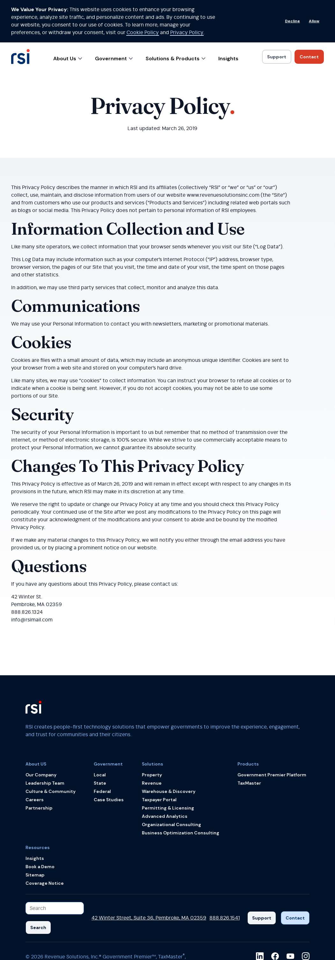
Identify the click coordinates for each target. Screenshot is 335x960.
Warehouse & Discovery (168, 749)
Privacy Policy (152, 930)
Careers (34, 757)
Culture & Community (50, 749)
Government (114, 16)
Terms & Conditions (108, 930)
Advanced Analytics (164, 774)
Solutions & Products (176, 16)
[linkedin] (260, 914)
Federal (102, 749)
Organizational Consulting (171, 782)
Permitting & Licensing (168, 765)
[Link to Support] (276, 14)
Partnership (38, 765)
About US (35, 721)
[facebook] (275, 914)
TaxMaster (249, 741)
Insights (228, 16)
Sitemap (34, 832)
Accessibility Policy (58, 930)
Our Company (40, 732)
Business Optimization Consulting (180, 790)
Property (152, 732)
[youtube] (290, 914)
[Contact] (295, 876)
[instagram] (306, 914)
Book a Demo (40, 824)
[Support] (261, 876)
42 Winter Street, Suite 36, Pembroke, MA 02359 (148, 875)
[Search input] (55, 866)
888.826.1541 (224, 875)
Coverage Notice (44, 841)
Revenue (152, 741)
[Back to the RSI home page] (20, 17)
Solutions (152, 721)
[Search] (38, 885)
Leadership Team (44, 741)
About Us (67, 16)
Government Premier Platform (271, 732)
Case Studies (109, 757)
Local (100, 732)
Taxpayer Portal (159, 757)
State (100, 741)
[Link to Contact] (309, 14)
